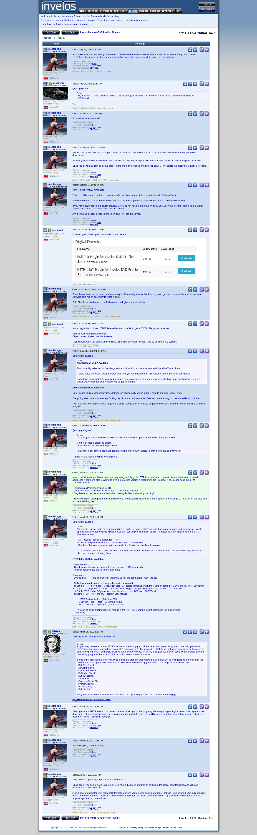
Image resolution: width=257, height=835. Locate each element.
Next (212, 32)
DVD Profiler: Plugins (109, 32)
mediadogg (54, 49)
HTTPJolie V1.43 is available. (88, 559)
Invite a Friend (169, 828)
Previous (202, 32)
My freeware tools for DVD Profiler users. (91, 699)
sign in (77, 24)
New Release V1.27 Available (88, 189)
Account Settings (153, 828)
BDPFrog (94, 68)
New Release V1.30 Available (88, 387)
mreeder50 (58, 83)
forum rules (97, 16)
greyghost (57, 230)
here (94, 63)
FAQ (180, 828)
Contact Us (123, 828)
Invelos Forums (88, 32)
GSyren (56, 631)
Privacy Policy (136, 828)
